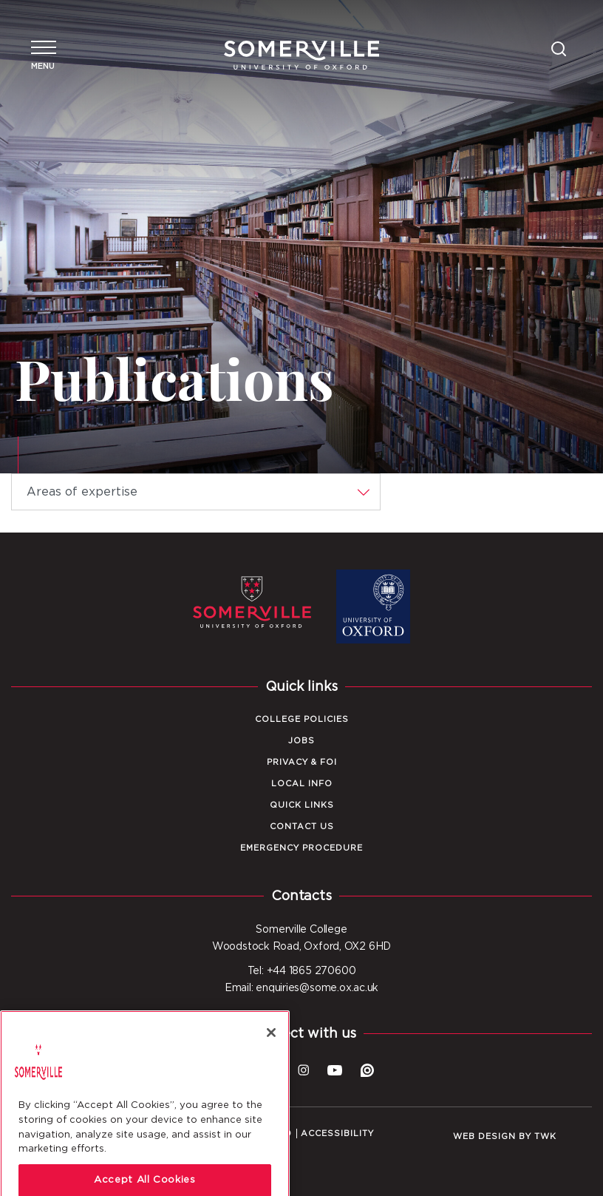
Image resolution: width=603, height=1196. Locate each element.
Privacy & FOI (302, 762)
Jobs (301, 741)
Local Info (302, 784)
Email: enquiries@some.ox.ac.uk (301, 988)
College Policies (302, 719)
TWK (545, 1136)
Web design (484, 1136)
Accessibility (337, 1133)
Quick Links (302, 805)
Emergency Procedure (301, 848)
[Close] (271, 1058)
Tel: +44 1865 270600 (302, 971)
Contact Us (302, 826)
